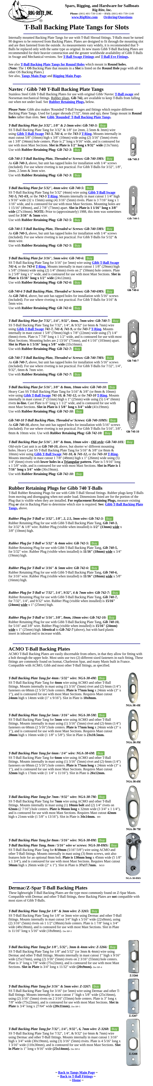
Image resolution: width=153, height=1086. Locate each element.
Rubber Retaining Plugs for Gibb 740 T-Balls (55, 488)
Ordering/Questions (117, 17)
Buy (103, 125)
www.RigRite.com (85, 17)
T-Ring (87, 134)
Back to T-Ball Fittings (76, 1076)
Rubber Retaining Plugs (66, 102)
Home (76, 1080)
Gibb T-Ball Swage (30, 134)
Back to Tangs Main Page (76, 1072)
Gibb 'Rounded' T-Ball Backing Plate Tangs (78, 117)
